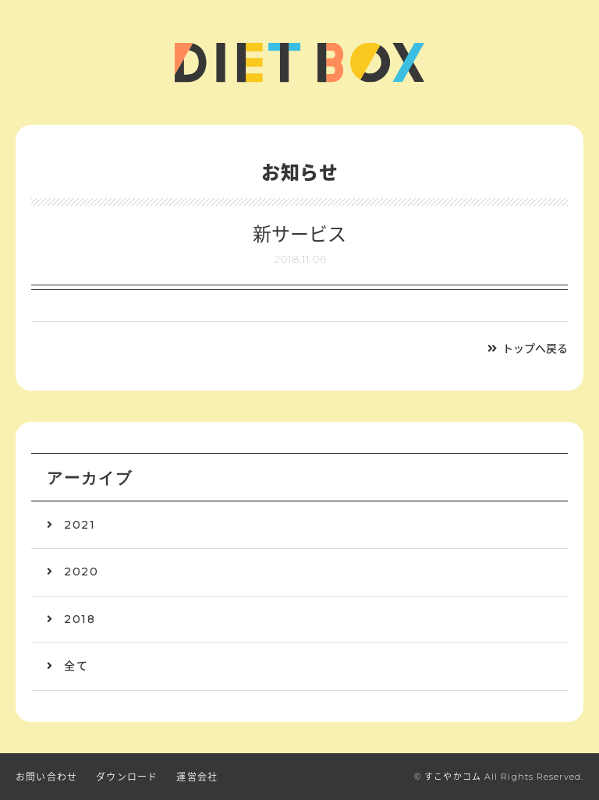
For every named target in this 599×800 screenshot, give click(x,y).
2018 (79, 619)
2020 (81, 572)
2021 (79, 525)
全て (76, 666)
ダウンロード (127, 777)
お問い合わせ (46, 777)
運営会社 (197, 777)
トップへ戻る (535, 349)
